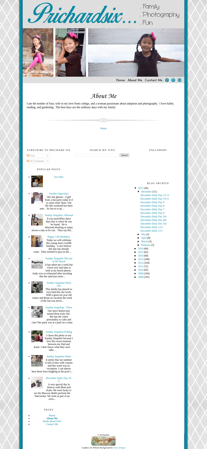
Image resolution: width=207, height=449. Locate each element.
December (147, 191)
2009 (141, 273)
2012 (141, 262)
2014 (141, 255)
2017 (141, 188)
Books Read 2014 (52, 421)
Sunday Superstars (58, 193)
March (145, 241)
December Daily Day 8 (152, 205)
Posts (31, 155)
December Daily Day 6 (152, 213)
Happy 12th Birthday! (59, 236)
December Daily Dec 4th (153, 220)
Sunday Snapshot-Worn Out (59, 284)
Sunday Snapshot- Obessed (59, 215)
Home (120, 80)
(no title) (58, 176)
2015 (141, 252)
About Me (135, 80)
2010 (141, 269)
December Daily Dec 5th (153, 216)
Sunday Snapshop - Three (59, 307)
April (144, 237)
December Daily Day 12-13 (155, 195)
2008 (141, 277)
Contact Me (154, 80)
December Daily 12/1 (152, 230)
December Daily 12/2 (152, 227)
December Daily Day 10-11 (59, 379)
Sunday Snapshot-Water (58, 356)
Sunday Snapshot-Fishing (59, 331)
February (146, 245)
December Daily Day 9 (152, 202)
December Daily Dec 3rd (153, 223)
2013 (141, 259)
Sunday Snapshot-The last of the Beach (58, 260)
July (143, 234)
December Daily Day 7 (152, 209)
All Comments (35, 161)
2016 (141, 248)
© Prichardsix (103, 435)
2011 (141, 266)
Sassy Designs (119, 447)
